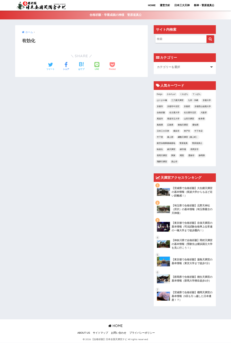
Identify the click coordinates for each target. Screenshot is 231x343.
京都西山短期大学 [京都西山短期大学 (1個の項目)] (202, 106)
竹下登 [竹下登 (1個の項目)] (160, 137)
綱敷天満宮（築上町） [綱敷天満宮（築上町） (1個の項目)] (188, 137)
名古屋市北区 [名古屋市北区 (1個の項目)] (190, 113)
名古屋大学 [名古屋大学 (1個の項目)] (174, 113)
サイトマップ (100, 333)
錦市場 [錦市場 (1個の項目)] (183, 149)
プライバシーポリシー (142, 333)
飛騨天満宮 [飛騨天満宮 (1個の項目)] (162, 162)
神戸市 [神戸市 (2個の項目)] (187, 131)
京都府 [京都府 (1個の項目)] (187, 106)
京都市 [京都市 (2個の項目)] (160, 106)
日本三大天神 (182, 5)
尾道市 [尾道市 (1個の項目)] (160, 119)
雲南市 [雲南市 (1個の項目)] (191, 155)
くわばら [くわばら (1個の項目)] (184, 94)
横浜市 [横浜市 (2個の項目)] (176, 131)
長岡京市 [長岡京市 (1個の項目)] (194, 149)
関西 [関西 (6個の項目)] (182, 155)
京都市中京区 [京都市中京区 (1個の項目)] (173, 106)
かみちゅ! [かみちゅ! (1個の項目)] (171, 94)
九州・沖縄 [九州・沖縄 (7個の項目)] (193, 100)
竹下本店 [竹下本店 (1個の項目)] (198, 131)
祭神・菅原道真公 (204, 5)
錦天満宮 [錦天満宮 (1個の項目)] (171, 149)
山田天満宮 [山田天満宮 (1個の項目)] (189, 119)
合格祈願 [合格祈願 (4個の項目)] (161, 113)
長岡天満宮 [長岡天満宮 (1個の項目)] (162, 155)
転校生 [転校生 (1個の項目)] (160, 149)
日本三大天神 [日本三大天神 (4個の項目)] (163, 131)
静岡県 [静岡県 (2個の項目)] (202, 155)
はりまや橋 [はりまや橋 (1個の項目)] (162, 100)
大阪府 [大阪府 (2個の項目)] (204, 113)
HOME (152, 5)
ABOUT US (83, 333)
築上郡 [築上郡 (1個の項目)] (170, 137)
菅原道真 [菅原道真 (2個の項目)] (183, 143)
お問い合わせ (118, 333)
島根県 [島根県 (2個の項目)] (160, 125)
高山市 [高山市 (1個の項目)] (174, 162)
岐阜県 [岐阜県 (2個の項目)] (201, 119)
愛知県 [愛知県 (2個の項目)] (195, 125)
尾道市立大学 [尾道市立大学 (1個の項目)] (173, 119)
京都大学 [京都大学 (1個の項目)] (207, 100)
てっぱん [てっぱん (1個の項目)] (197, 94)
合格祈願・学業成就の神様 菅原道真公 (116, 15)
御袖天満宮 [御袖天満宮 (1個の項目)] (183, 125)
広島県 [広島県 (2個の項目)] (170, 125)
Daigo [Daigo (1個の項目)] (159, 94)
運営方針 (165, 5)
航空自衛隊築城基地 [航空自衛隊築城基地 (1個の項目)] (166, 143)
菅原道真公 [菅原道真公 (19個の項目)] (197, 143)
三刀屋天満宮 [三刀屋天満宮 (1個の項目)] (177, 100)
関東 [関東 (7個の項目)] (173, 155)
